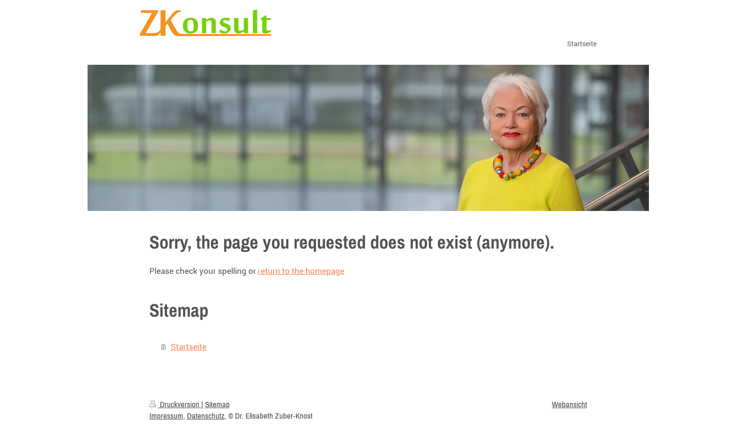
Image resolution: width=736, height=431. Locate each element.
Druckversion (175, 404)
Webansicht (569, 404)
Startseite (188, 346)
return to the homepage (301, 270)
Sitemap (217, 404)
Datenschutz (206, 416)
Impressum (166, 416)
